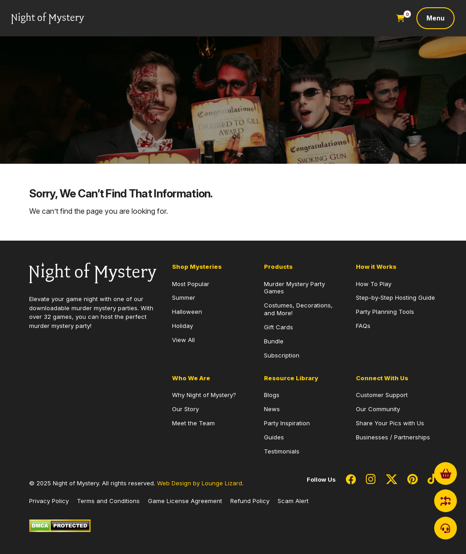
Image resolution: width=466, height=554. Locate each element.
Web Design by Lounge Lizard (199, 483)
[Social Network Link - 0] (351, 479)
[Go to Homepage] (47, 18)
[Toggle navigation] (435, 18)
